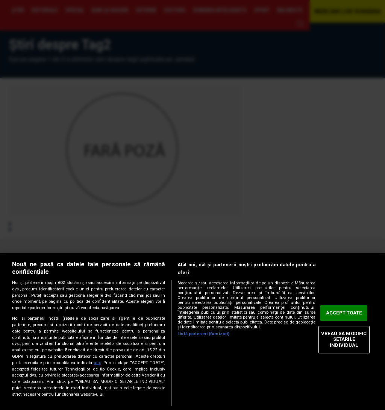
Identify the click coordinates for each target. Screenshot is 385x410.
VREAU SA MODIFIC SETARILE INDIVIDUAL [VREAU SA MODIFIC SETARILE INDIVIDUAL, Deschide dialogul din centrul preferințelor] (344, 339)
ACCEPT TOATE (344, 313)
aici (97, 362)
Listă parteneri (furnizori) (203, 333)
